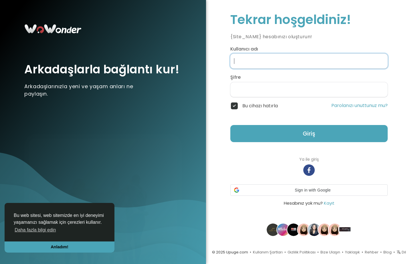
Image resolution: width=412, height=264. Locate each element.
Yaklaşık (352, 252)
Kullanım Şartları (268, 252)
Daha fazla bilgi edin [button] (35, 229)
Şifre (235, 77)
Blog (387, 252)
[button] (309, 190)
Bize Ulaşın (330, 252)
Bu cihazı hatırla (260, 106)
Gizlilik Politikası (302, 252)
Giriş (309, 134)
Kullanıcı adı (244, 49)
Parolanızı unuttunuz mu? (359, 105)
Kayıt (329, 203)
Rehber (372, 252)
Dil (401, 252)
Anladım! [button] (59, 247)
